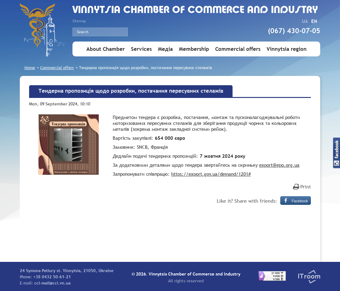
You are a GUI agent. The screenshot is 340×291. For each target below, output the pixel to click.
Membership (194, 49)
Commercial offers (237, 49)
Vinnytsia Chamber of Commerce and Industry (195, 10)
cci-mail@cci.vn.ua (52, 283)
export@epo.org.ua (279, 165)
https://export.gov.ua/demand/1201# (211, 174)
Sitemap (79, 21)
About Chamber (105, 49)
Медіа (165, 49)
